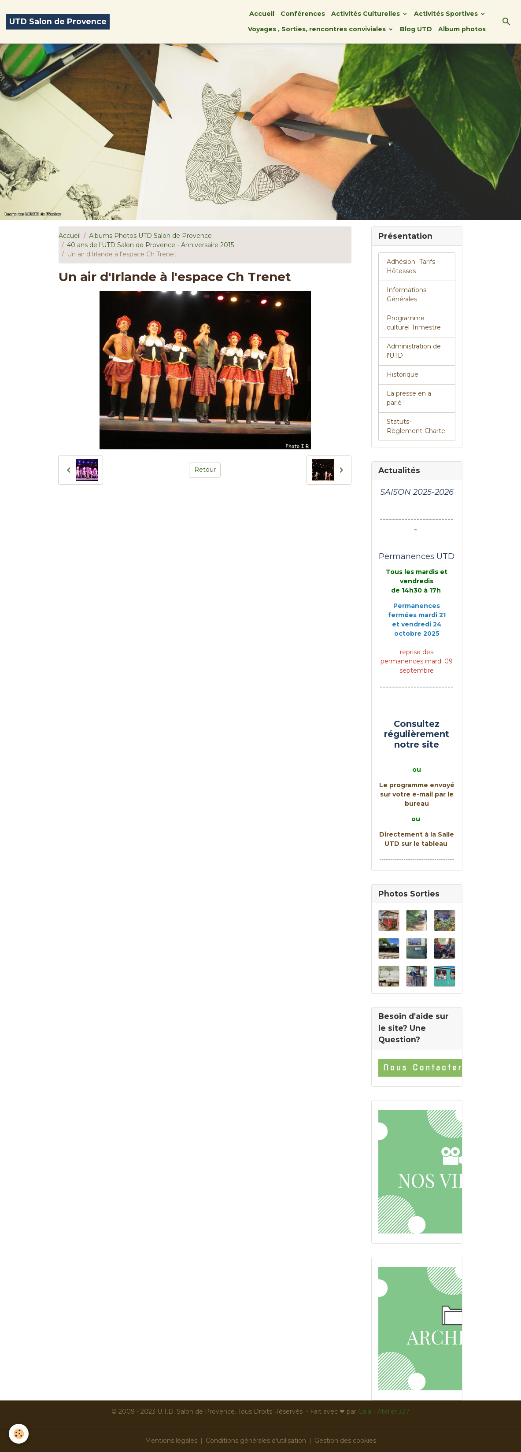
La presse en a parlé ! (409, 398)
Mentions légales (171, 1441)
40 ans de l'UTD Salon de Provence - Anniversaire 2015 (150, 245)
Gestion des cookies (345, 1441)
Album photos (462, 29)
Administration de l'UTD (414, 350)
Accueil (261, 14)
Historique (402, 374)
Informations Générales (406, 294)
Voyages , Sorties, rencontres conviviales (318, 29)
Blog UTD (416, 29)
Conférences (303, 14)
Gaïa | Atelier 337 (384, 1411)
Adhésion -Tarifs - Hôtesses (413, 266)
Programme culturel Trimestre (414, 322)
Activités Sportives (447, 14)
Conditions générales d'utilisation (256, 1441)
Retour (205, 470)
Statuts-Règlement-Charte (416, 426)
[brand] (58, 22)
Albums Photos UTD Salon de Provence (150, 236)
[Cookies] (19, 1434)
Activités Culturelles (366, 14)
